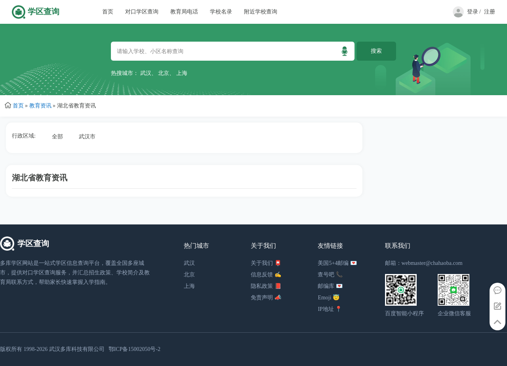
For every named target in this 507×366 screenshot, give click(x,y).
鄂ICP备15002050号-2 (134, 349)
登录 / (474, 12)
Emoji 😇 (328, 298)
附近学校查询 (260, 12)
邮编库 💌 (330, 286)
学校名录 (221, 12)
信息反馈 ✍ (266, 275)
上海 (181, 73)
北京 (163, 73)
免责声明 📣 (266, 298)
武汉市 (87, 137)
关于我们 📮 (266, 263)
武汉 (145, 73)
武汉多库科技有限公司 (77, 349)
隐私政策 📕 (266, 286)
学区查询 (43, 12)
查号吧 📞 (330, 275)
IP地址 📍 (330, 309)
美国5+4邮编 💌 (337, 263)
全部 (57, 137)
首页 (107, 12)
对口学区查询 (141, 12)
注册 (489, 12)
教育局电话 (184, 12)
